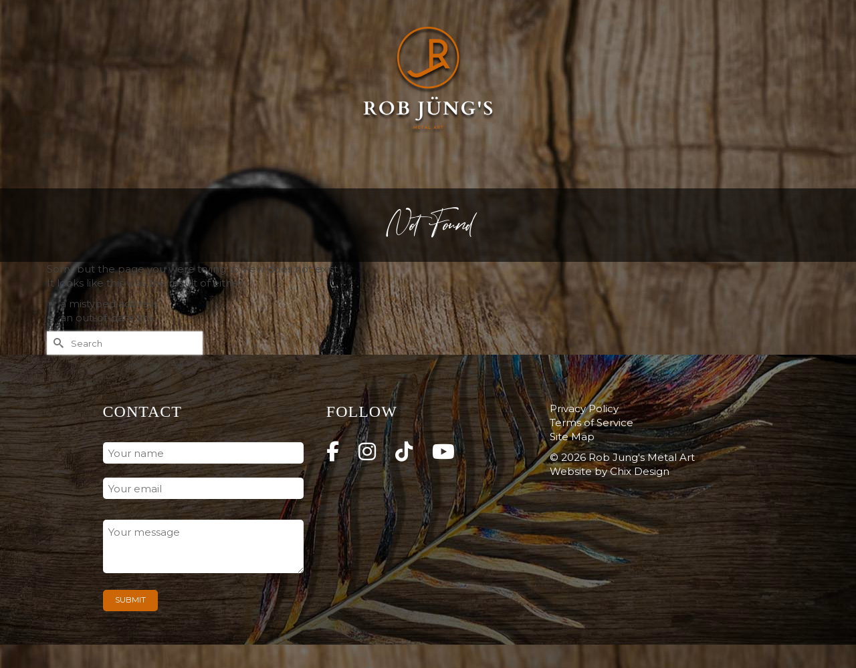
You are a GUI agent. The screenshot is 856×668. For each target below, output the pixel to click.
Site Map (572, 436)
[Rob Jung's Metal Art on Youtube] (443, 452)
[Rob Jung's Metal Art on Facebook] (332, 452)
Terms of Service (591, 422)
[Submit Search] (57, 343)
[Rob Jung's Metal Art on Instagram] (367, 452)
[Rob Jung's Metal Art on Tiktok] (404, 452)
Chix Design (639, 471)
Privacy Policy (584, 408)
